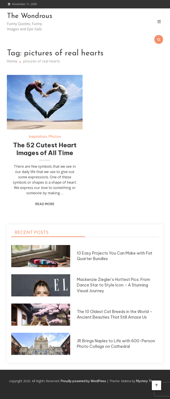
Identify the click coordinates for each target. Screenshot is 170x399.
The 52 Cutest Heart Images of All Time (45, 149)
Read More (44, 204)
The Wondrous (29, 16)
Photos (54, 136)
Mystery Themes (148, 381)
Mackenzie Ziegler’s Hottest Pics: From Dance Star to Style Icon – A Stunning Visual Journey (113, 285)
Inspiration (38, 136)
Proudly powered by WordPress (84, 381)
